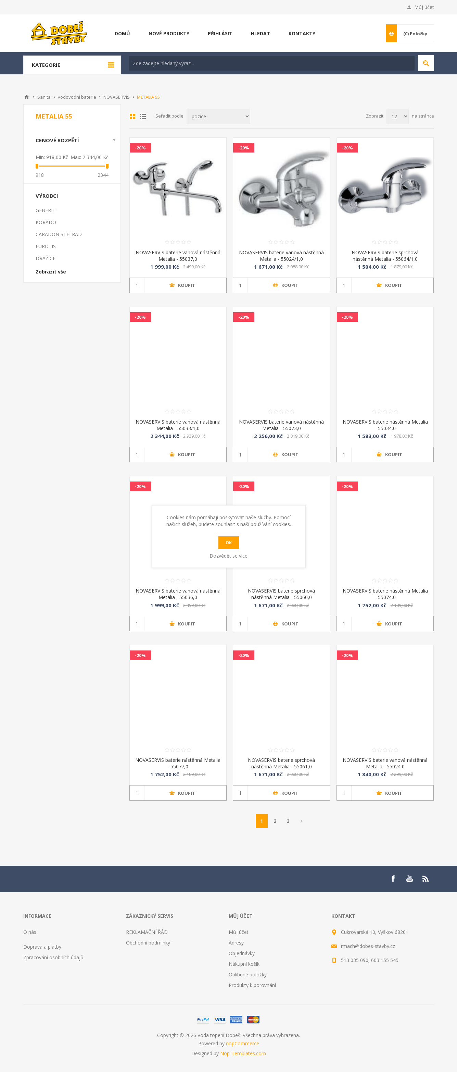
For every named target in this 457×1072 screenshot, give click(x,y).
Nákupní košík (244, 964)
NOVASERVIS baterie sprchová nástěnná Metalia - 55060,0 (281, 593)
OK (229, 543)
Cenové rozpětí (57, 140)
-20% (140, 148)
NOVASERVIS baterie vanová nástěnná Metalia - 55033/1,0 (178, 424)
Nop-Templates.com (243, 1053)
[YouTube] (409, 878)
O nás (29, 932)
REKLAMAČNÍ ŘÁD (147, 932)
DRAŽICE (45, 258)
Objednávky (242, 953)
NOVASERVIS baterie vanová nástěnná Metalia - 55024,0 (385, 763)
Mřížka (132, 116)
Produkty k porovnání (252, 985)
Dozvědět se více (228, 555)
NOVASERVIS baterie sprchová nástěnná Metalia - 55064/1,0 (385, 255)
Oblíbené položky (248, 974)
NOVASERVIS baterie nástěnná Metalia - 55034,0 (385, 424)
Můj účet (424, 7)
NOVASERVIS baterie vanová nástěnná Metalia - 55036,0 (178, 593)
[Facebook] (393, 878)
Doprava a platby (42, 946)
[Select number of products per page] (397, 116)
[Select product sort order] (218, 116)
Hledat (426, 63)
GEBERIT (45, 210)
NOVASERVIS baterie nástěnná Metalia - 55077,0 (177, 763)
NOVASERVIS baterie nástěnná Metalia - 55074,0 (385, 593)
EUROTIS (46, 246)
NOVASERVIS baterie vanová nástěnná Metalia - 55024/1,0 (281, 255)
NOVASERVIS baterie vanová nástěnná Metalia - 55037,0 (178, 255)
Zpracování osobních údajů (53, 957)
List (143, 116)
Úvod (26, 97)
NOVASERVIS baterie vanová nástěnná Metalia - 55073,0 (281, 424)
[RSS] (425, 878)
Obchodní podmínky (148, 942)
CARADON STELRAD (59, 234)
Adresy (236, 942)
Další (302, 821)
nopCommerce (242, 1043)
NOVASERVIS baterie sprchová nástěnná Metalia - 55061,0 (281, 763)
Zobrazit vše (51, 271)
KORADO (46, 222)
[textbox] (272, 63)
